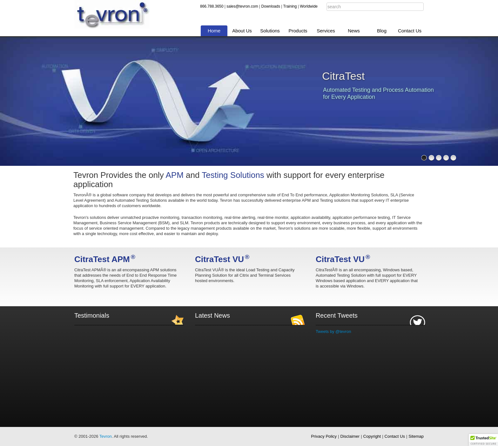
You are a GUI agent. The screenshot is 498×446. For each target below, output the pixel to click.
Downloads (270, 6)
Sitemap (416, 436)
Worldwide (309, 6)
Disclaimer (350, 436)
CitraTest (343, 76)
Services (326, 30)
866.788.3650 (211, 6)
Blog (382, 30)
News (354, 30)
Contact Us (409, 30)
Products (297, 30)
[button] (483, 440)
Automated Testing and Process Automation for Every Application (378, 93)
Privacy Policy (324, 436)
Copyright (372, 436)
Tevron (105, 436)
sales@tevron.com (242, 6)
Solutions (270, 30)
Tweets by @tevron (333, 331)
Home (214, 30)
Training (290, 6)
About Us (242, 30)
